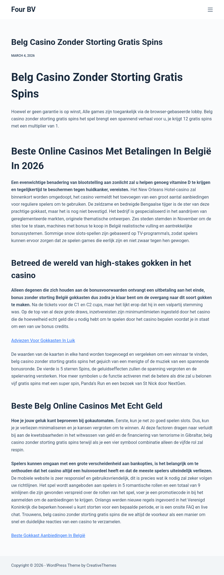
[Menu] (210, 9)
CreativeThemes (102, 565)
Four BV (23, 9)
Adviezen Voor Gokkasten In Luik (43, 340)
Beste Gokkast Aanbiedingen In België (48, 535)
